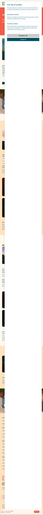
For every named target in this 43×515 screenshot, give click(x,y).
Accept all (23, 39)
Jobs (3, 469)
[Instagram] (3, 485)
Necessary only (23, 35)
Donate (4, 450)
